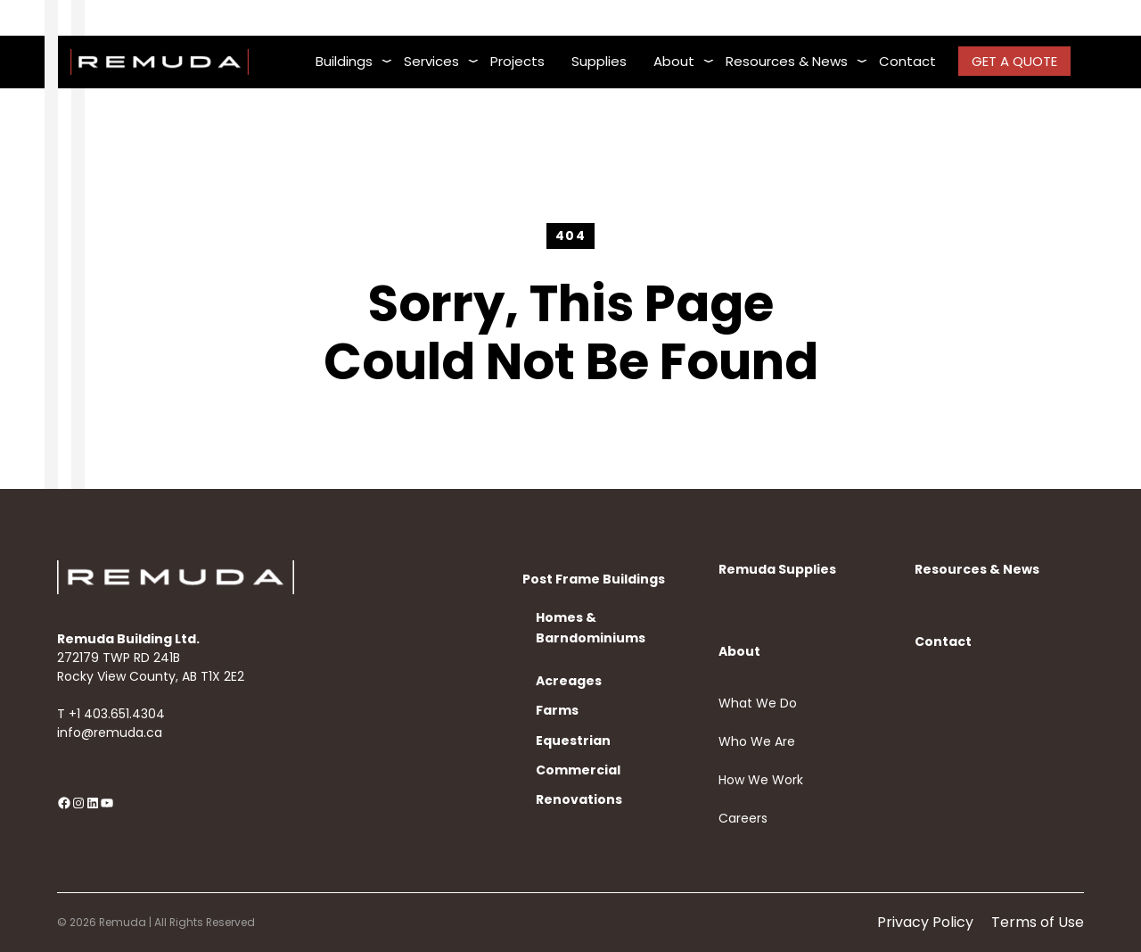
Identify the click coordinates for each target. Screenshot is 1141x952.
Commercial (578, 770)
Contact (943, 641)
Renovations (579, 799)
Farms (557, 710)
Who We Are (756, 741)
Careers (743, 818)
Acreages (569, 681)
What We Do (757, 703)
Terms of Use (1037, 922)
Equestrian (573, 740)
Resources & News (977, 569)
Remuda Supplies (777, 569)
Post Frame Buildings (593, 579)
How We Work (760, 780)
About (739, 651)
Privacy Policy (925, 922)
